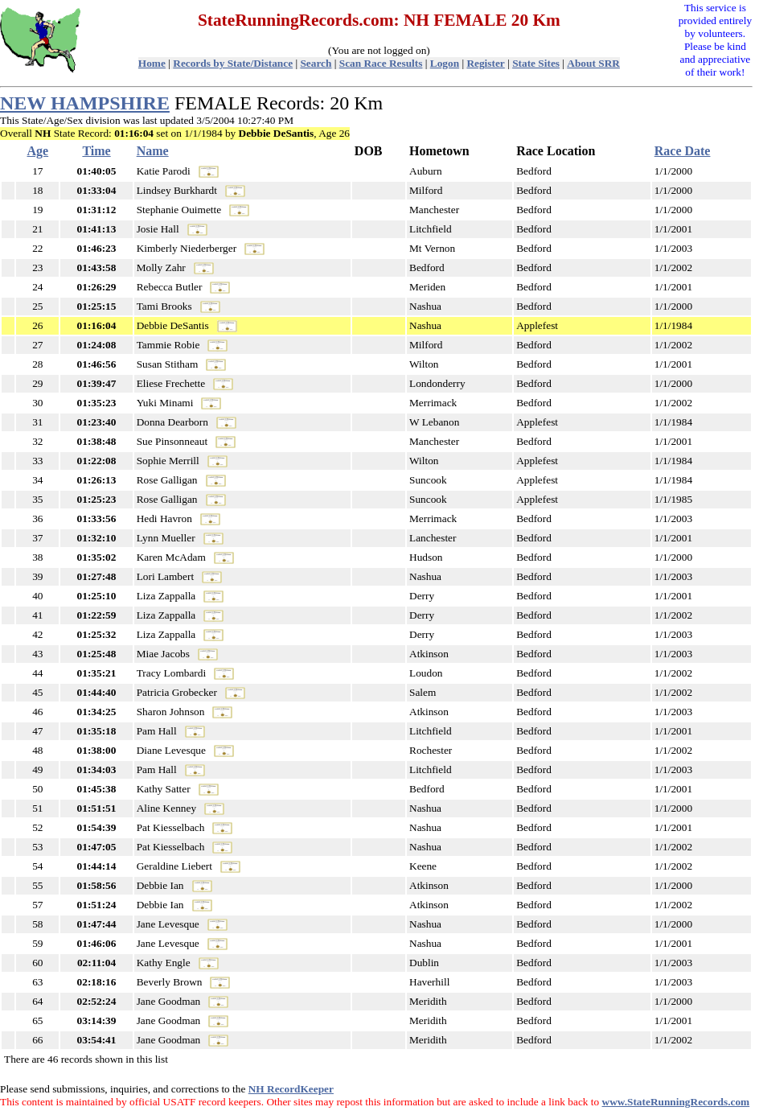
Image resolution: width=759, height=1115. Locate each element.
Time (96, 151)
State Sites (536, 63)
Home (152, 63)
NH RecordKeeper (291, 1089)
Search (315, 63)
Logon (444, 63)
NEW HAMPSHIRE (85, 103)
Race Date (682, 151)
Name (153, 151)
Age (38, 151)
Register (485, 63)
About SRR (593, 63)
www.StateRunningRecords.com (676, 1102)
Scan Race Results (381, 63)
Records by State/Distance (233, 63)
